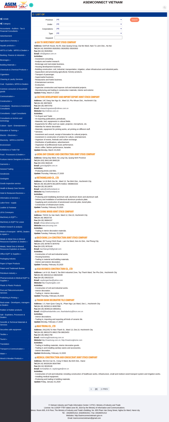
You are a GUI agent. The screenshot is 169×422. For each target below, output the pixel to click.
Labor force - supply (10, 203)
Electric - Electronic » (16, 135)
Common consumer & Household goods (15, 90)
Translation (6, 344)
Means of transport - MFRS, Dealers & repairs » (16, 233)
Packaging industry (9, 259)
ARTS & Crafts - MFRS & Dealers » (16, 50)
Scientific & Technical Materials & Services (15, 323)
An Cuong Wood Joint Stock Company (56, 211)
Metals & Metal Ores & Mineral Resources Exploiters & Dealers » (16, 240)
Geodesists (6, 174)
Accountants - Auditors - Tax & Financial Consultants (14, 29)
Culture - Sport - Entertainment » (16, 125)
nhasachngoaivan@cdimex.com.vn (55, 108)
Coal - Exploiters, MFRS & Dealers (16, 84)
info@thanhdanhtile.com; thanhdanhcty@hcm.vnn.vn (63, 311)
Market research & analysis (13, 227)
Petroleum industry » (16, 273)
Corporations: (49, 29)
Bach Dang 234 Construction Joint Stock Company (63, 237)
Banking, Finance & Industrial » (16, 55)
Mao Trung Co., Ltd (47, 326)
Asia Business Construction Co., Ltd (56, 269)
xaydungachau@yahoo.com (53, 280)
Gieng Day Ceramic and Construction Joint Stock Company (67, 154)
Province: (51, 20)
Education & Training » (16, 130)
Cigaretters (6, 74)
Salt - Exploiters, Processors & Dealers (14, 316)
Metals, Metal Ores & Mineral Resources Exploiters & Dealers (15, 247)
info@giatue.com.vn (49, 54)
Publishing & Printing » (16, 297)
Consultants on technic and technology (13, 119)
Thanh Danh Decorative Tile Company (57, 300)
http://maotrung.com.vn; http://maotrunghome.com (63, 340)
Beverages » (16, 60)
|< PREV (105, 389)
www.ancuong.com (51, 225)
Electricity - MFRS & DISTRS (13, 140)
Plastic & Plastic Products (12, 285)
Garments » (16, 164)
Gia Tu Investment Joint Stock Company (58, 42)
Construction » (16, 101)
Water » (16, 353)
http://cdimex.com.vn (51, 111)
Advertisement (8, 36)
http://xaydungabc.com (52, 283)
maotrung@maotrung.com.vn (53, 337)
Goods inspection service (12, 183)
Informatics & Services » (16, 198)
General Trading (8, 169)
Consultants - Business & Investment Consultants (17, 107)
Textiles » (16, 334)
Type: (52, 33)
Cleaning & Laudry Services (13, 79)
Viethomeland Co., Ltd (49, 178)
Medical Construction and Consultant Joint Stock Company (68, 357)
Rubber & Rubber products (13, 310)
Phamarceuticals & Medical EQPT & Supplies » (16, 279)
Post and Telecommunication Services (13, 291)
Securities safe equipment (12, 330)
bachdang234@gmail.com (52, 249)
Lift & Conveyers (8, 212)
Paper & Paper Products (12, 263)
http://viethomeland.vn (52, 192)
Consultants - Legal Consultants (15, 113)
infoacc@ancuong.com (51, 223)
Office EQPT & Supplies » (16, 254)
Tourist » (16, 339)
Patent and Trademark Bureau (14, 268)
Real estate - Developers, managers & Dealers (16, 303)
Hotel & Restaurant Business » (16, 193)
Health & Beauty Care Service (14, 188)
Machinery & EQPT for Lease (14, 222)
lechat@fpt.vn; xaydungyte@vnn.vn (56, 369)
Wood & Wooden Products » (16, 358)
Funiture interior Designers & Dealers (17, 159)
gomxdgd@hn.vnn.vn (50, 166)
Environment (7, 145)
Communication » (16, 96)
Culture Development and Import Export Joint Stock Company (69, 97)
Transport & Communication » (16, 349)
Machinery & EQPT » (16, 217)
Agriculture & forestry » (16, 40)
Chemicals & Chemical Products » (16, 69)
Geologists (6, 179)
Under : (52, 24)
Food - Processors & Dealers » (16, 154)
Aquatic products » (16, 45)
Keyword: (51, 38)
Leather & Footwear (10, 208)
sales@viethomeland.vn (51, 189)
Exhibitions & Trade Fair (11, 150)
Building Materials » (16, 65)
